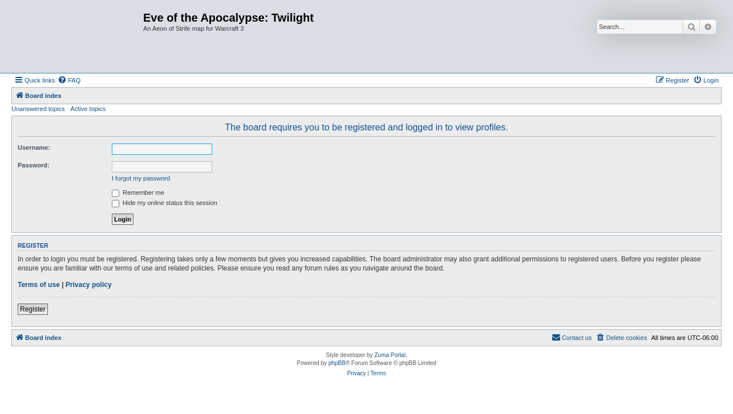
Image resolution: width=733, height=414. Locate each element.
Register (33, 309)
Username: (34, 147)
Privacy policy (89, 285)
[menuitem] (69, 80)
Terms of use (39, 285)
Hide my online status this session (164, 202)
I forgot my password (141, 178)
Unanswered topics (38, 108)
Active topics (88, 108)
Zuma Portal (389, 355)
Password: (34, 165)
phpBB (337, 363)
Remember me (138, 192)
